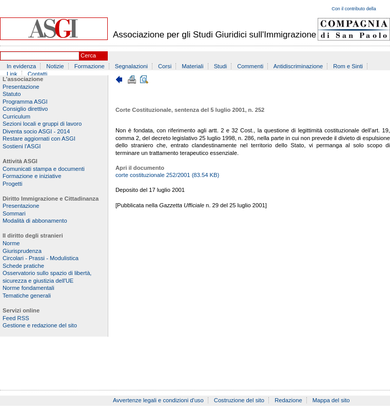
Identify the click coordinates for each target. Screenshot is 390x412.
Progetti (13, 184)
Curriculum (16, 116)
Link (12, 74)
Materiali (192, 66)
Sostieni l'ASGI (22, 146)
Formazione (89, 66)
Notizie (55, 66)
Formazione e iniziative (32, 176)
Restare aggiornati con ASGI (39, 138)
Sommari (14, 213)
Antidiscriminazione (298, 66)
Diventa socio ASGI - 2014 (36, 131)
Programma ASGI (25, 102)
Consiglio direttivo (25, 109)
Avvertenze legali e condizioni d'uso (158, 400)
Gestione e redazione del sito (40, 325)
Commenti (250, 66)
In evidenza (21, 66)
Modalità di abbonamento (35, 221)
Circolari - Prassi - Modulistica (41, 258)
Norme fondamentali (28, 288)
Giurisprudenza (22, 251)
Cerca (88, 55)
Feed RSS (16, 318)
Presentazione (21, 87)
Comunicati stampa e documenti (44, 169)
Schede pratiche (23, 266)
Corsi (164, 66)
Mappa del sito (331, 400)
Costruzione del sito (239, 400)
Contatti (38, 74)
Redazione (288, 400)
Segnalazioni (131, 66)
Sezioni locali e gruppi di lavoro (42, 124)
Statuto (12, 94)
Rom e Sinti (348, 66)
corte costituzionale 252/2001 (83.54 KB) (167, 175)
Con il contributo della (354, 8)
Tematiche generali (27, 295)
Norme (11, 243)
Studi (220, 66)
